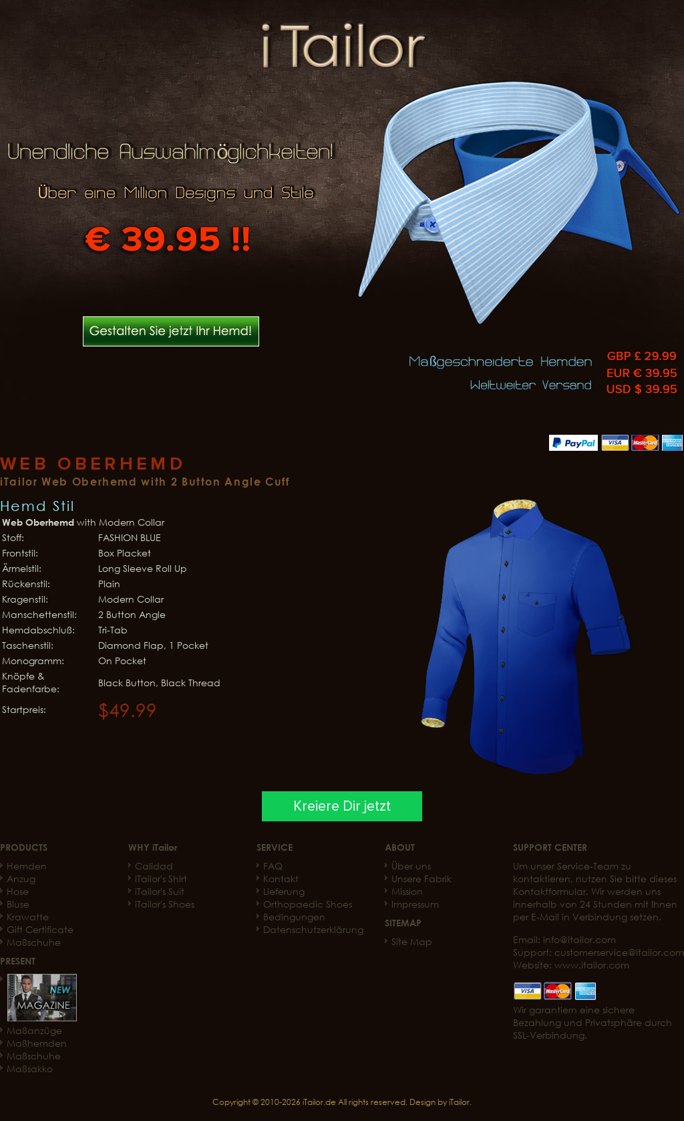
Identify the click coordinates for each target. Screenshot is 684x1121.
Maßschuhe (34, 942)
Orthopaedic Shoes (307, 904)
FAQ (273, 865)
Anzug (21, 878)
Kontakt (281, 878)
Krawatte (28, 916)
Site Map (411, 941)
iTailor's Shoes (164, 904)
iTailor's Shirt (161, 878)
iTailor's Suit (159, 891)
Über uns (411, 865)
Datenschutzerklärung (313, 929)
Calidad (154, 865)
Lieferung (284, 891)
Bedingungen (294, 916)
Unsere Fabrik (421, 878)
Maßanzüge (34, 1030)
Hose (18, 891)
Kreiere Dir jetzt (342, 806)
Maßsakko (30, 1068)
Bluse (18, 904)
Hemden (27, 865)
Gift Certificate (40, 929)
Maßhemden (37, 1043)
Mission (407, 891)
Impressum (415, 904)
